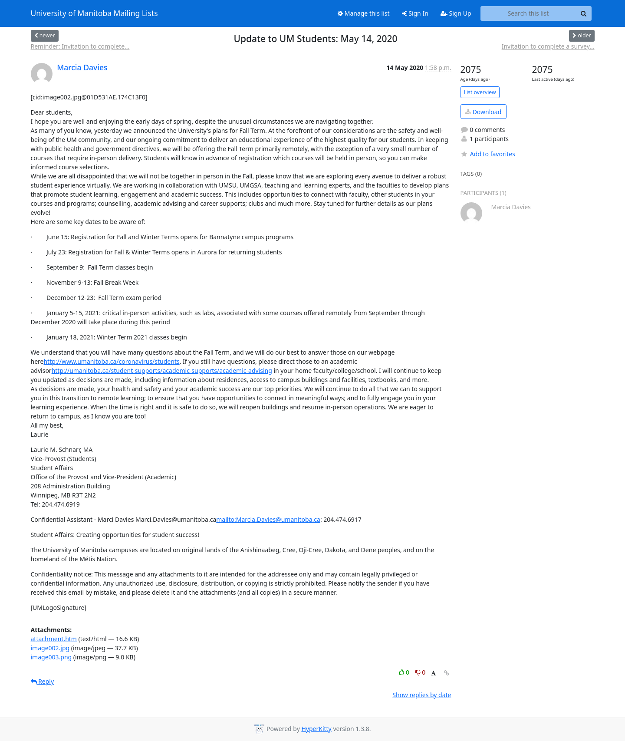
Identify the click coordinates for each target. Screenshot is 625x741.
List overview (480, 92)
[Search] (584, 13)
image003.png (51, 657)
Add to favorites (488, 154)
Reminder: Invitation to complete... (80, 46)
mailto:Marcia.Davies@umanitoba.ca (268, 519)
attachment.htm (54, 639)
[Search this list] (528, 13)
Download (483, 112)
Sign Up (456, 13)
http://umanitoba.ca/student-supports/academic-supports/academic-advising (162, 370)
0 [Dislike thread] (420, 672)
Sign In (415, 13)
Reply (42, 681)
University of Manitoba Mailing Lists (94, 13)
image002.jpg (50, 648)
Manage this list (364, 13)
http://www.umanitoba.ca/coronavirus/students (111, 361)
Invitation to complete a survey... (548, 46)
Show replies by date (421, 695)
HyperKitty (316, 729)
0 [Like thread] (405, 672)
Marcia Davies (82, 67)
